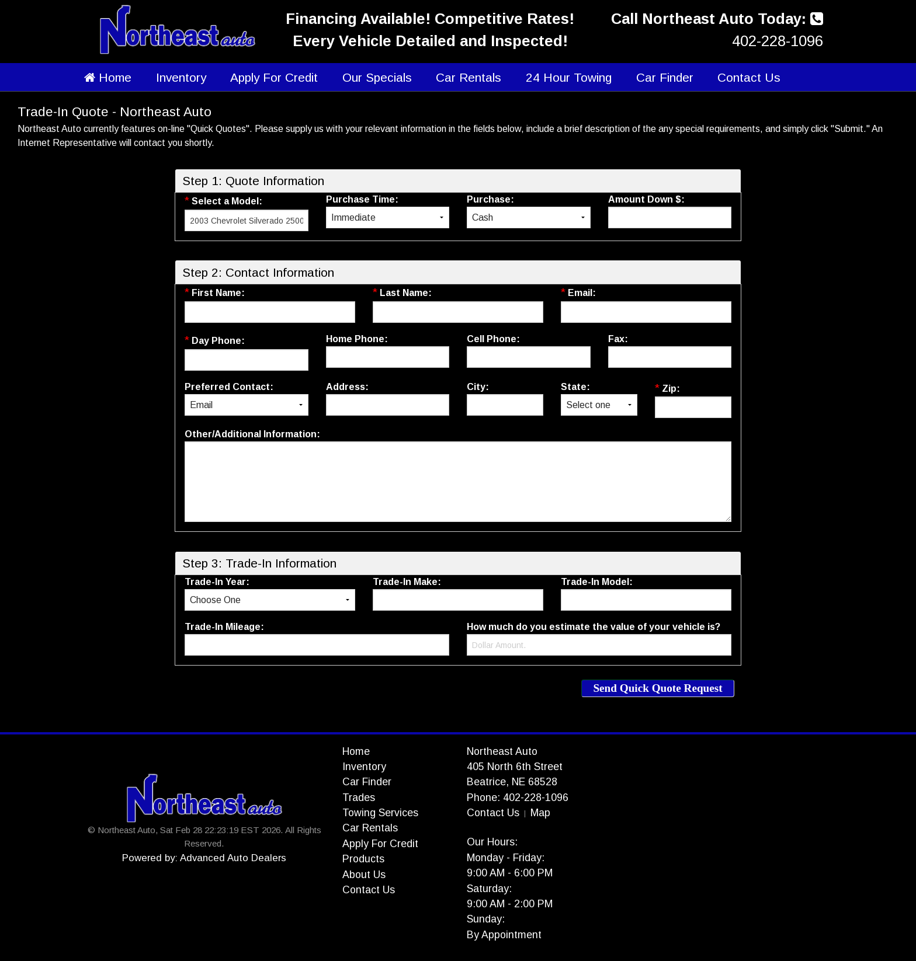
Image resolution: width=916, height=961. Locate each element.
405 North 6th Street (515, 766)
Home (107, 77)
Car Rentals (468, 77)
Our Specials (377, 77)
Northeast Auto (502, 751)
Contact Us (748, 77)
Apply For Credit (274, 77)
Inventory (181, 77)
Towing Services (380, 813)
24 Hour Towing (569, 77)
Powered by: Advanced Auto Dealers (204, 857)
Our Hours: (492, 842)
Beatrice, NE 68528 (512, 782)
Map (540, 813)
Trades (358, 797)
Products (363, 859)
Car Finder (664, 77)
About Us (364, 874)
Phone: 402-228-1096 (517, 797)
